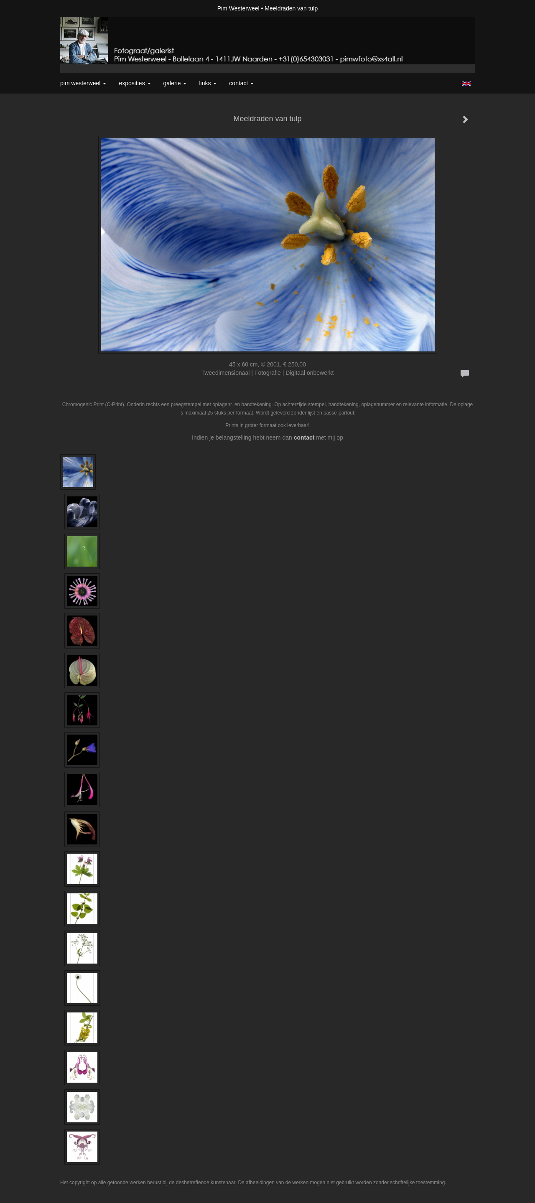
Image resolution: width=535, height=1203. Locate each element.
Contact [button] (241, 83)
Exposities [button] (134, 83)
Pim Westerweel (238, 8)
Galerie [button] (175, 83)
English (466, 83)
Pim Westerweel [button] (83, 83)
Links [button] (208, 83)
